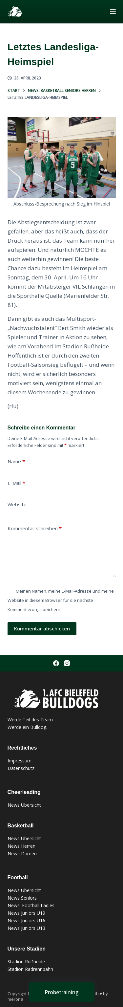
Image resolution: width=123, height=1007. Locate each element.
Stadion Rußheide (26, 961)
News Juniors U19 (26, 913)
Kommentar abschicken (42, 628)
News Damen (22, 853)
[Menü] (113, 11)
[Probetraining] (61, 992)
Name (16, 461)
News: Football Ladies (31, 905)
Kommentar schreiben (35, 528)
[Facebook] (56, 663)
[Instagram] (67, 663)
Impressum (19, 760)
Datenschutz (21, 768)
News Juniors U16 (26, 920)
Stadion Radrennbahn (30, 969)
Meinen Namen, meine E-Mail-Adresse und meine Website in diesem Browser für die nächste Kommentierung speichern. (61, 600)
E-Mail (16, 483)
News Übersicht (24, 805)
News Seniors (22, 898)
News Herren (21, 846)
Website (17, 504)
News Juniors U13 (26, 928)
